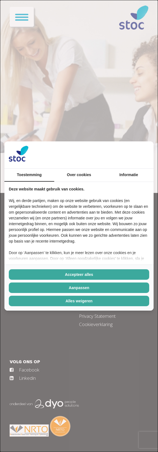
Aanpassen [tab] (79, 288)
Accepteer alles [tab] (79, 274)
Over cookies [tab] (79, 175)
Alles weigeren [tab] (79, 301)
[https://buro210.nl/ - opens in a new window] (128, 155)
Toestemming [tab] (29, 175)
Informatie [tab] (128, 175)
